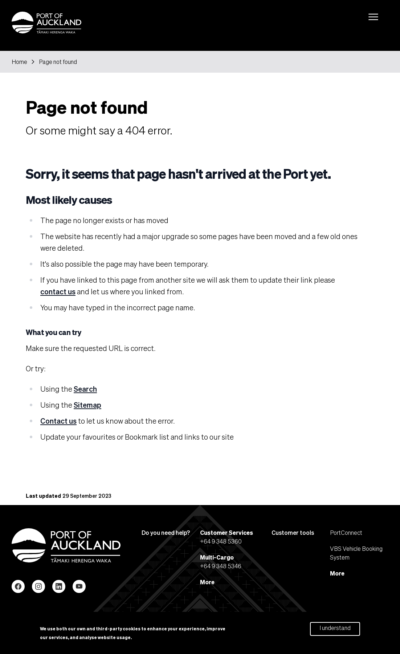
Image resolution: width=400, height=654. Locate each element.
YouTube (79, 586)
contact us (57, 291)
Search (85, 388)
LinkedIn (58, 586)
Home (19, 61)
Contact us (58, 420)
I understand (335, 630)
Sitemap (87, 404)
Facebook (18, 586)
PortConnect (346, 532)
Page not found (58, 61)
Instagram (38, 586)
